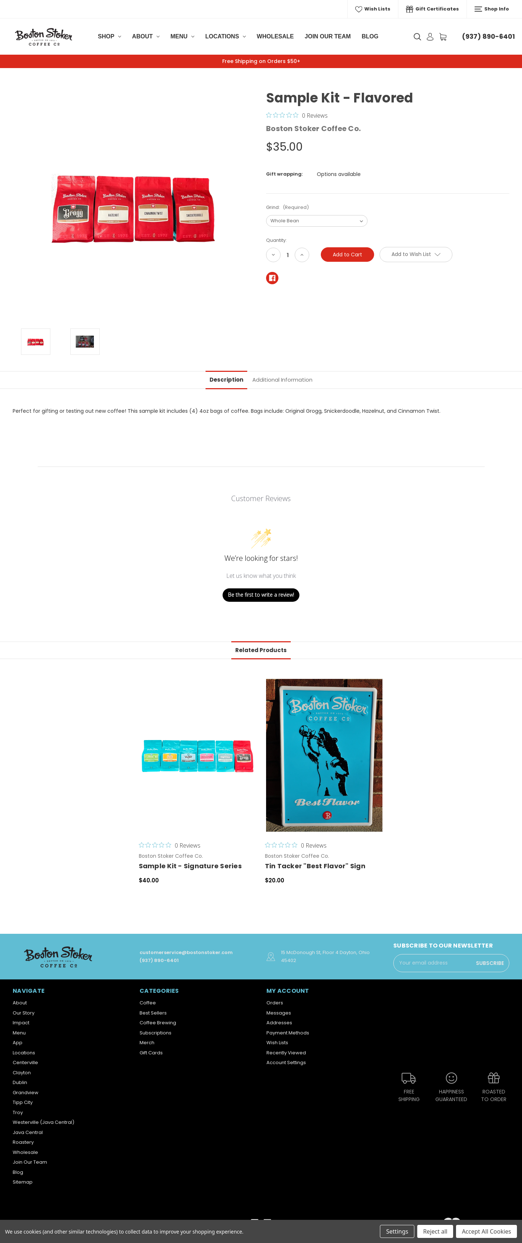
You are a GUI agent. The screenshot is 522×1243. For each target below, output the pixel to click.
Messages (278, 1012)
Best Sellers (153, 1012)
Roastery (23, 1142)
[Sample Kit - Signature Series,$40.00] (198, 755)
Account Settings (286, 1062)
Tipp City (23, 1102)
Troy (18, 1112)
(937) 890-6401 (488, 36)
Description (226, 379)
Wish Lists (373, 9)
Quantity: (276, 240)
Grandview (25, 1092)
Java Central (28, 1132)
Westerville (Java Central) (43, 1122)
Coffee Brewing (158, 1022)
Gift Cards (151, 1052)
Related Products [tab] (261, 650)
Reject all (435, 1231)
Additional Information (282, 379)
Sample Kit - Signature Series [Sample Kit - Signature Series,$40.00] (190, 865)
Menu (182, 36)
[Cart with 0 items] (442, 36)
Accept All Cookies (486, 1231)
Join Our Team (328, 36)
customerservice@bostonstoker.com (186, 952)
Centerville (25, 1062)
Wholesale (275, 36)
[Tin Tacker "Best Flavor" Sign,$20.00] (324, 755)
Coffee (148, 1002)
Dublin (20, 1082)
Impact (21, 1022)
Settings (397, 1231)
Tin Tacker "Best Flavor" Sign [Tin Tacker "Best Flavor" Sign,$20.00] (315, 865)
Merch (147, 1042)
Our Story (23, 1012)
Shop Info (492, 9)
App (17, 1042)
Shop (109, 36)
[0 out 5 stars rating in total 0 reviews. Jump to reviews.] (297, 115)
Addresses (279, 1022)
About (146, 36)
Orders (274, 1002)
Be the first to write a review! (261, 594)
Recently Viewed (286, 1052)
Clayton (22, 1072)
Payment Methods (287, 1032)
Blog (370, 36)
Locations (225, 36)
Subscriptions (155, 1032)
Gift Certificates (432, 9)
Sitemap (23, 1182)
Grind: (287, 207)
